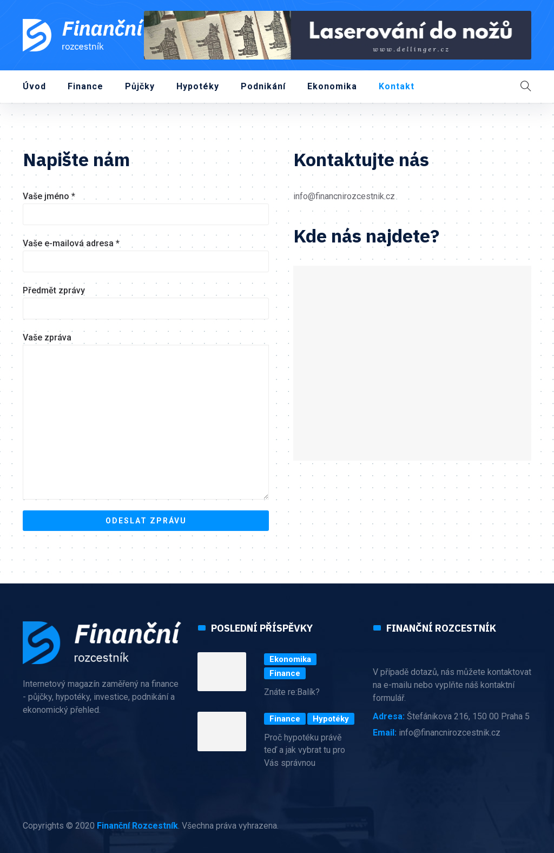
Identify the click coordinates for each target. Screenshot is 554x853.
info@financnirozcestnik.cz (344, 196)
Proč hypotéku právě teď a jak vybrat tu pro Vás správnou (304, 750)
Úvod (34, 86)
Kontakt (396, 86)
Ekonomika (332, 86)
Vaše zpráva (146, 416)
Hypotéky (197, 86)
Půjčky (140, 86)
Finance (85, 86)
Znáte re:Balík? (292, 692)
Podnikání (263, 86)
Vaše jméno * (146, 208)
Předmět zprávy (146, 302)
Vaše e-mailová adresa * (146, 255)
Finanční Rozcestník (137, 826)
